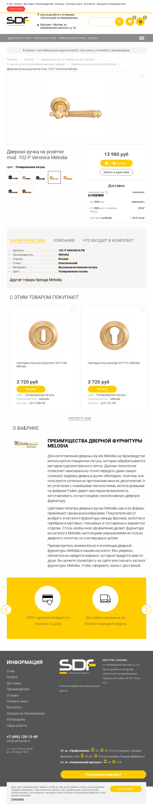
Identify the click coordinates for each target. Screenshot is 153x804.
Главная (12, 59)
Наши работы (17, 725)
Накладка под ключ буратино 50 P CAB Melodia (42, 364)
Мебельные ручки (72, 38)
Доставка (29, 4)
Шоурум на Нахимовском (111, 4)
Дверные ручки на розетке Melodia (93, 64)
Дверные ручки (19, 38)
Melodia (64, 254)
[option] (76, 105)
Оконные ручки (44, 38)
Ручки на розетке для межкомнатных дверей (36, 64)
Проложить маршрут (103, 774)
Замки (93, 38)
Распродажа (16, 9)
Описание (64, 240)
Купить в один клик (116, 172)
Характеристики (28, 240)
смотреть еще (79, 418)
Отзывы (59, 4)
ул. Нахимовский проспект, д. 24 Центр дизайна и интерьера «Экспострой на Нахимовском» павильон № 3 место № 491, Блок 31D (123, 671)
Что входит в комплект (108, 240)
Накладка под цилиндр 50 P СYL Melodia (114, 363)
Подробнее (17, 799)
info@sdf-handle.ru (18, 741)
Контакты (89, 4)
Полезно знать (74, 4)
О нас (10, 4)
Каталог (29, 59)
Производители (45, 4)
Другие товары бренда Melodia (36, 280)
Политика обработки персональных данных (80, 688)
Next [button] (146, 609)
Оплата (18, 4)
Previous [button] (7, 609)
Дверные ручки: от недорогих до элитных (68, 59)
